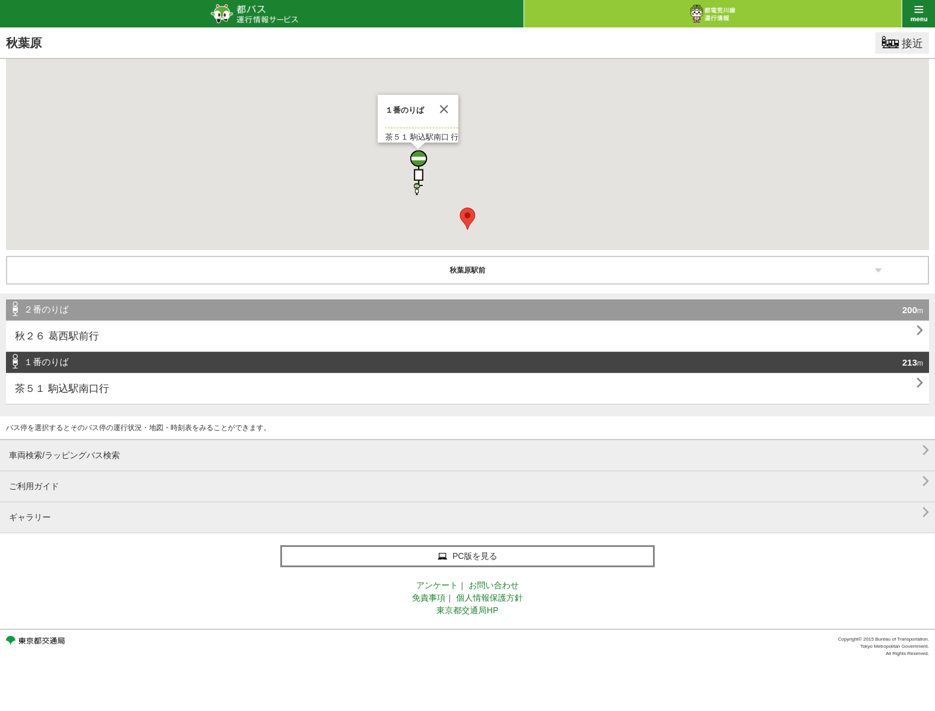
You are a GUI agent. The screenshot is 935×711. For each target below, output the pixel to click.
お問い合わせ (494, 585)
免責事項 (428, 597)
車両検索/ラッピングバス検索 (469, 450)
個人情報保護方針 (489, 597)
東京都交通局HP (467, 610)
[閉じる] (444, 109)
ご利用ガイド (469, 481)
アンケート (437, 585)
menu (918, 13)
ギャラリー (469, 512)
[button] (418, 168)
